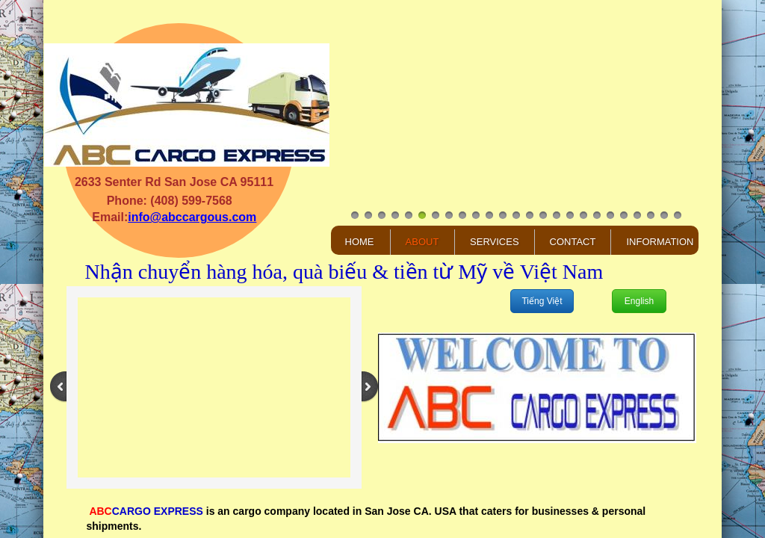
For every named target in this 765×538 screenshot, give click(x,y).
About (422, 241)
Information (659, 241)
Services (494, 241)
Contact (573, 241)
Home (359, 241)
